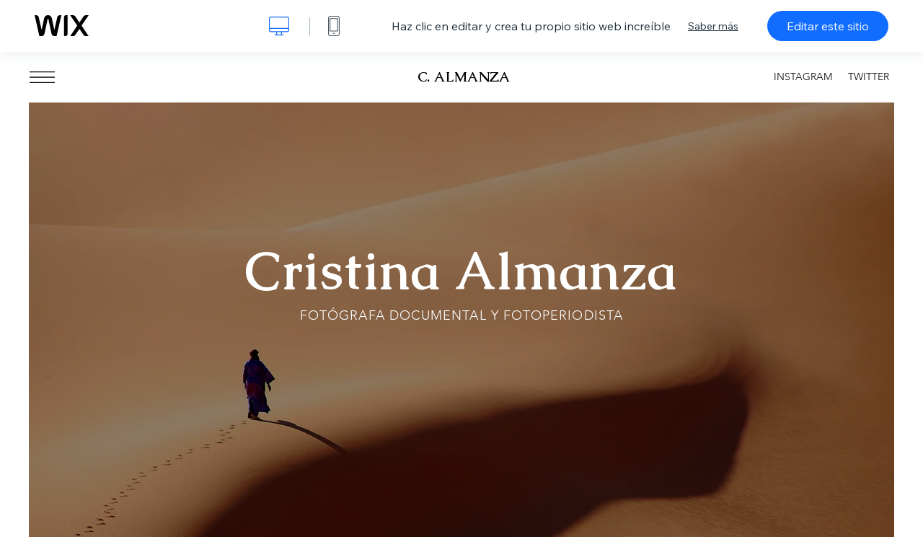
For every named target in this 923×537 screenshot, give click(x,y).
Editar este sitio (828, 26)
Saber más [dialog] (713, 25)
